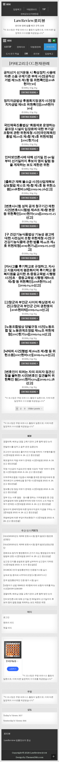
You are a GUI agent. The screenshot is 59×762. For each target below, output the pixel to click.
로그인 (6, 617)
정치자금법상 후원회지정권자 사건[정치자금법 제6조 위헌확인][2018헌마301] (29, 104)
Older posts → (35, 408)
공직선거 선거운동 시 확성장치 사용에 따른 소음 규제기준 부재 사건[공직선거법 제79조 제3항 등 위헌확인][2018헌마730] (30, 78)
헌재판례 (50, 46)
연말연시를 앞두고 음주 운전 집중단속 (20, 447)
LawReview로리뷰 (29, 20)
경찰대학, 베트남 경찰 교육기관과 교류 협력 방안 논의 (27, 441)
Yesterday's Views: (13, 721)
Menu (8, 4)
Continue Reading (30, 93)
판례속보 (21, 46)
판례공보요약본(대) (29, 13)
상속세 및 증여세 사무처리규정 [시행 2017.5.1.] (24, 575)
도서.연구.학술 (12, 53)
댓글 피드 (7, 628)
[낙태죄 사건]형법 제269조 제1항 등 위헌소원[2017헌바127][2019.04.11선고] (30, 353)
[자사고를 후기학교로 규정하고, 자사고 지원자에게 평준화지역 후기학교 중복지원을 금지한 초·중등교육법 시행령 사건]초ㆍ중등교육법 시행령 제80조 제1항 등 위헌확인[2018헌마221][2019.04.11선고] (30, 275)
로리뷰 (36, 53)
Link (26, 53)
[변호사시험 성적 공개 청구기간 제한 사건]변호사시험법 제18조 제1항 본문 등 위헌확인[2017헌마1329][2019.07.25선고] (29, 211)
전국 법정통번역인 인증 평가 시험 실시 (20, 580)
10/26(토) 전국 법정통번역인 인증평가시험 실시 (25, 570)
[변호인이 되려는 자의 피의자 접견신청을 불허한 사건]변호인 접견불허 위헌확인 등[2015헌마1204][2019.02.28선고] (30, 377)
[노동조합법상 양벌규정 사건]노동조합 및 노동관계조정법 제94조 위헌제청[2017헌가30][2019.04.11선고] (29, 330)
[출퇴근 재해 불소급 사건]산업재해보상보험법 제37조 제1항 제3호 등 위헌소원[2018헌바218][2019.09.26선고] (29, 185)
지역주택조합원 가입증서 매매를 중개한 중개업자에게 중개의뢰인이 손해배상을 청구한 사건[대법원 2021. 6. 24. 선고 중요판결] (29, 480)
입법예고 (17, 9)
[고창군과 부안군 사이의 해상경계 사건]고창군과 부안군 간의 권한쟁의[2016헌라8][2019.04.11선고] (29, 306)
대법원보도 (32, 9)
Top (44, 9)
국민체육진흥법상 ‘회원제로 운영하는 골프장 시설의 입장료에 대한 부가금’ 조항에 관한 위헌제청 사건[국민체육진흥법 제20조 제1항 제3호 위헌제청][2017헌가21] (29, 132)
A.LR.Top (7, 46)
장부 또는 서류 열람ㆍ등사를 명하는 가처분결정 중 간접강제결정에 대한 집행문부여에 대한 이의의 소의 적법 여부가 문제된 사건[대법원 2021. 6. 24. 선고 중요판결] (28, 500)
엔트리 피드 (8, 622)
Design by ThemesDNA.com (29, 757)
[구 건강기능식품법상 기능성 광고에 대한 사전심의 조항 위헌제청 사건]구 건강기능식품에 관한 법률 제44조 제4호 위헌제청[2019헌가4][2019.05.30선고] (29, 241)
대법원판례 (36, 46)
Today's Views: (11, 715)
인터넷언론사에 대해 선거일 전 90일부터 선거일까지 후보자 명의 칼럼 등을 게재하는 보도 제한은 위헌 (29, 161)
